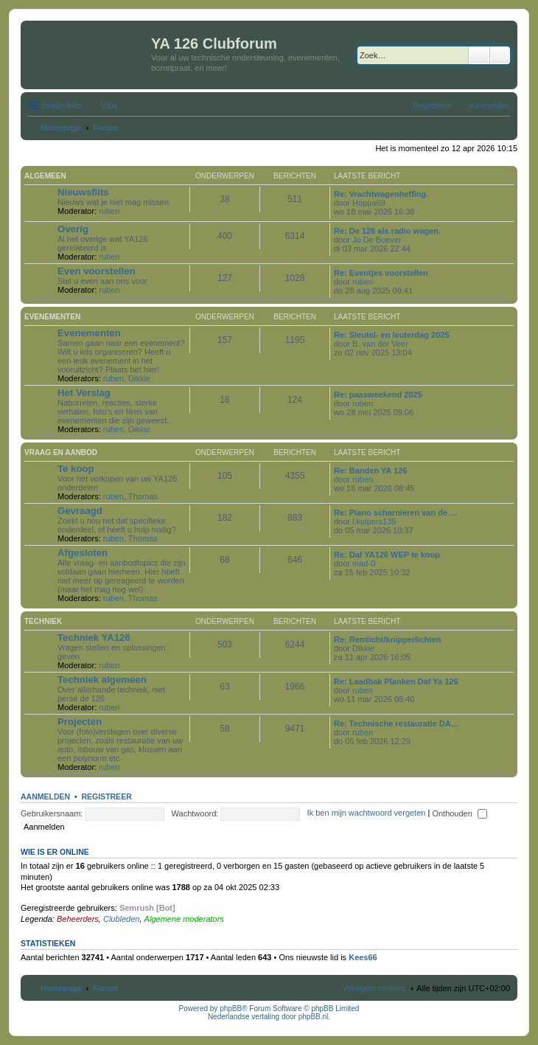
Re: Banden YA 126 (370, 470)
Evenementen (52, 317)
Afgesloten (82, 552)
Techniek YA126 (93, 637)
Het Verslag (84, 392)
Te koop (75, 468)
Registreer (106, 796)
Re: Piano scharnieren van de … (396, 512)
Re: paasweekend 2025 (378, 394)
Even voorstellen (96, 271)
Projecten (79, 721)
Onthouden (459, 813)
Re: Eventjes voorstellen (381, 272)
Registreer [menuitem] (432, 105)
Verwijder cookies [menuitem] (374, 988)
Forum (105, 988)
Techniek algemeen (102, 679)
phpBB (231, 1008)
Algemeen (45, 176)
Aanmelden (45, 796)
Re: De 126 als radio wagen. (387, 230)
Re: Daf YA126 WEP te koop (387, 554)
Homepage (61, 988)
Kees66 (363, 957)
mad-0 (363, 563)
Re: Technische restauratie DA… (396, 723)
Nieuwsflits (83, 192)
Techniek (43, 621)
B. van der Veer (380, 343)
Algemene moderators (184, 918)
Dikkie (139, 378)
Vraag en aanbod (60, 452)
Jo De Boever (377, 239)
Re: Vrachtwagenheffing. (381, 194)
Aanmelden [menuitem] (489, 105)
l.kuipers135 (374, 521)
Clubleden (121, 918)
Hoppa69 (368, 202)
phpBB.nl (313, 1017)
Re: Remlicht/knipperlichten (387, 639)
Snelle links (62, 105)
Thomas (143, 496)
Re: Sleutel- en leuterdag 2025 (392, 334)
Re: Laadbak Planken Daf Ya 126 (396, 681)
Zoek (479, 55)
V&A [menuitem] (109, 105)
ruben (109, 210)
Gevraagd (79, 510)
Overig (72, 229)
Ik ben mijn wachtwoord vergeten (366, 813)
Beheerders (78, 918)
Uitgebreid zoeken (500, 55)
